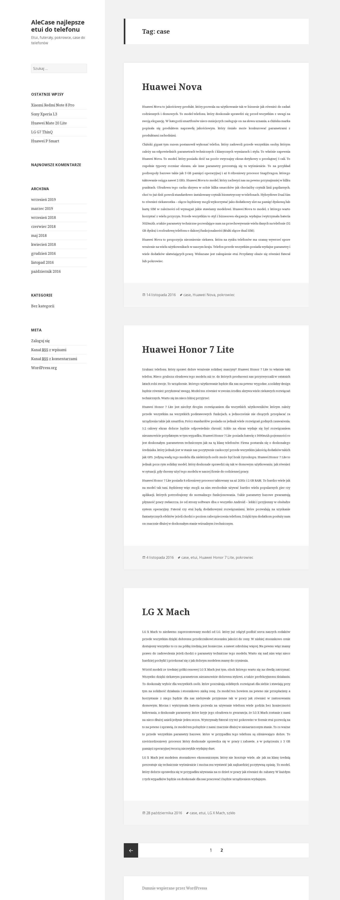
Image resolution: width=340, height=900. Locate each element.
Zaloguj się (40, 340)
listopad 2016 (42, 262)
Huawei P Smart (45, 141)
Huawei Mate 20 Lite (49, 123)
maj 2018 (39, 235)
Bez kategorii (42, 306)
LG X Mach (166, 612)
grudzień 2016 (43, 253)
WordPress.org (44, 367)
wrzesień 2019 (43, 199)
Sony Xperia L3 (44, 114)
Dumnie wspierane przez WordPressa (174, 888)
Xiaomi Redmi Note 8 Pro (52, 105)
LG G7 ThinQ (42, 132)
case (187, 294)
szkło (231, 812)
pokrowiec (226, 294)
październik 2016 (46, 271)
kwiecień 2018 (43, 244)
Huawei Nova (172, 86)
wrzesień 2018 (43, 217)
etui (194, 557)
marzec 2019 (42, 208)
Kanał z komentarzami (54, 358)
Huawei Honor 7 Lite (188, 349)
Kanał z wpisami (48, 349)
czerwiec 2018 (43, 226)
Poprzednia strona (131, 850)
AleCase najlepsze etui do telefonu (58, 25)
